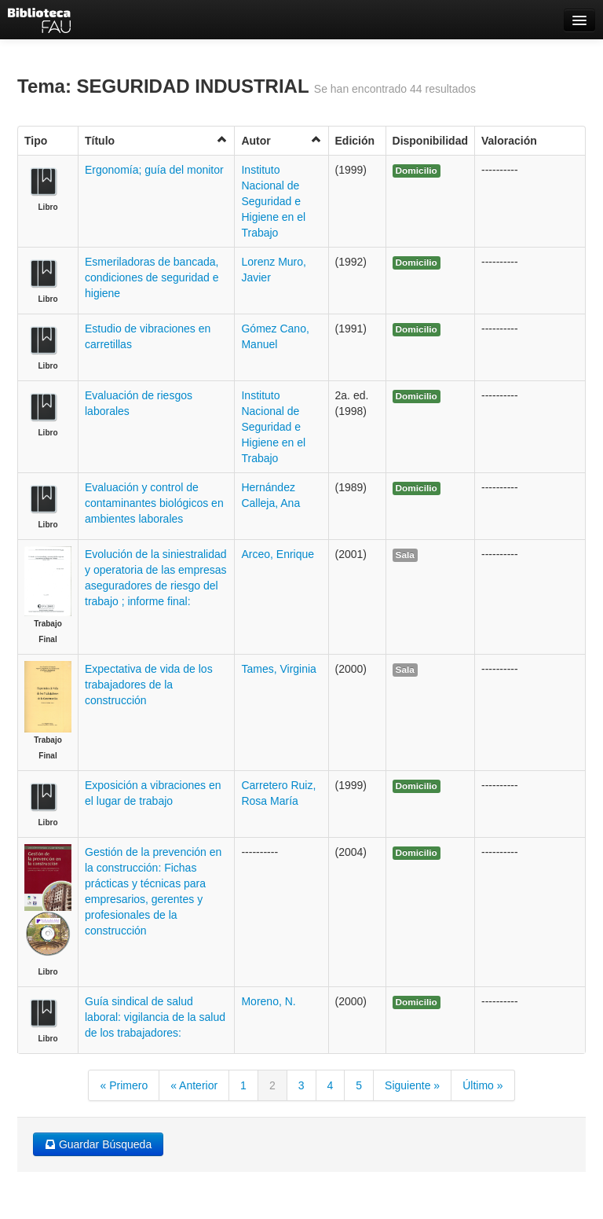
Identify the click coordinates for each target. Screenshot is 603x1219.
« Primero (124, 1085)
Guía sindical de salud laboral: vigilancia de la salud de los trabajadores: (155, 1017)
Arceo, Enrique (277, 554)
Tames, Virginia (278, 669)
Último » (482, 1085)
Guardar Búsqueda (98, 1144)
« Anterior (193, 1085)
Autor (281, 140)
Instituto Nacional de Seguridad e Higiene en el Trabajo (273, 201)
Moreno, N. (268, 1001)
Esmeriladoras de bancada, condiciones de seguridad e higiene (151, 277)
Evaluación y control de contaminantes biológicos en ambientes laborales (154, 503)
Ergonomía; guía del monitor (154, 169)
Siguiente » (412, 1085)
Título (156, 140)
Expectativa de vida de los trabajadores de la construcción (149, 685)
